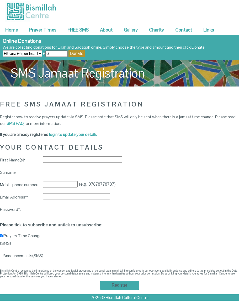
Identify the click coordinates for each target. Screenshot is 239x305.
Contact (183, 30)
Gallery (131, 30)
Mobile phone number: (19, 184)
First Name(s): (12, 160)
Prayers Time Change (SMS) (20, 239)
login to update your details (73, 134)
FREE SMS (78, 30)
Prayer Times (42, 30)
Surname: (8, 172)
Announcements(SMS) (21, 255)
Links (208, 30)
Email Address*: (14, 197)
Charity (156, 30)
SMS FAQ (15, 123)
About (106, 30)
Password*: (10, 209)
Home (11, 30)
